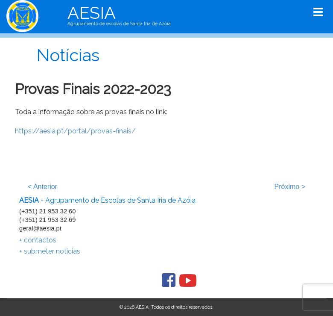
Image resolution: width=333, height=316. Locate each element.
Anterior (42, 186)
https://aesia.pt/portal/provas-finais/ (75, 131)
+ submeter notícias (49, 251)
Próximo (290, 186)
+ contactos (37, 240)
